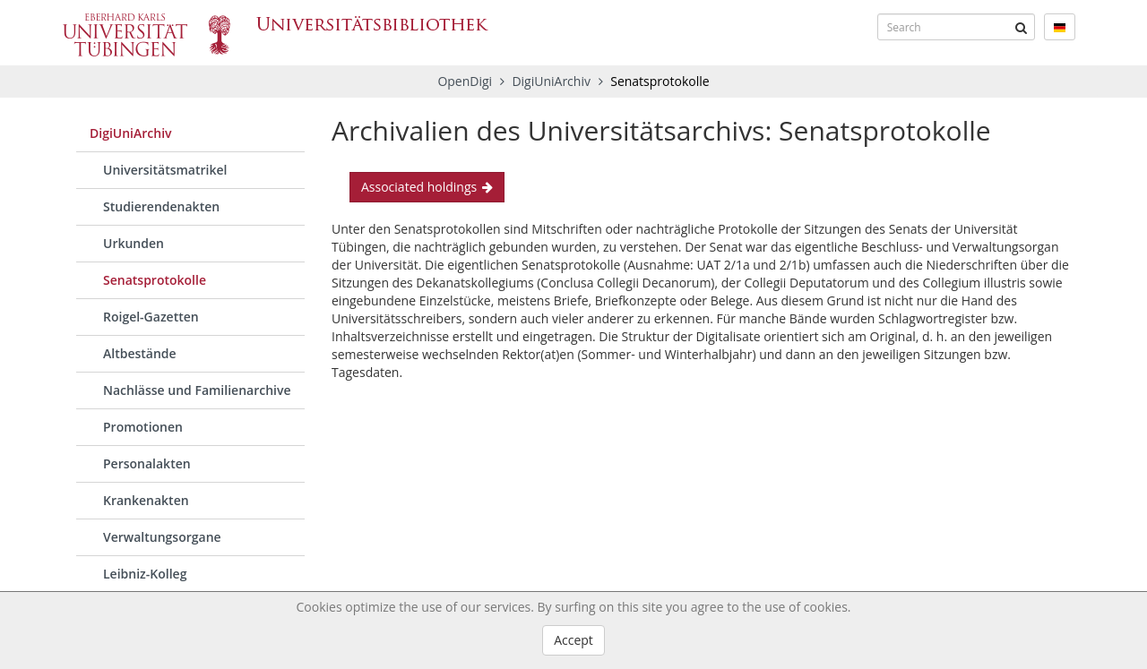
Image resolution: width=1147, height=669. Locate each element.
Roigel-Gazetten (151, 316)
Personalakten (147, 463)
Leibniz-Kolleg (144, 573)
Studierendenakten (161, 206)
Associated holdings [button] (427, 186)
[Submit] (1021, 26)
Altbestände (140, 353)
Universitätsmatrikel (165, 169)
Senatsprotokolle (154, 279)
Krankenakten (146, 500)
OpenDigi (464, 81)
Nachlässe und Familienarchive (197, 390)
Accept (573, 639)
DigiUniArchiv (552, 81)
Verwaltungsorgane (162, 536)
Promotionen (143, 426)
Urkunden (133, 243)
